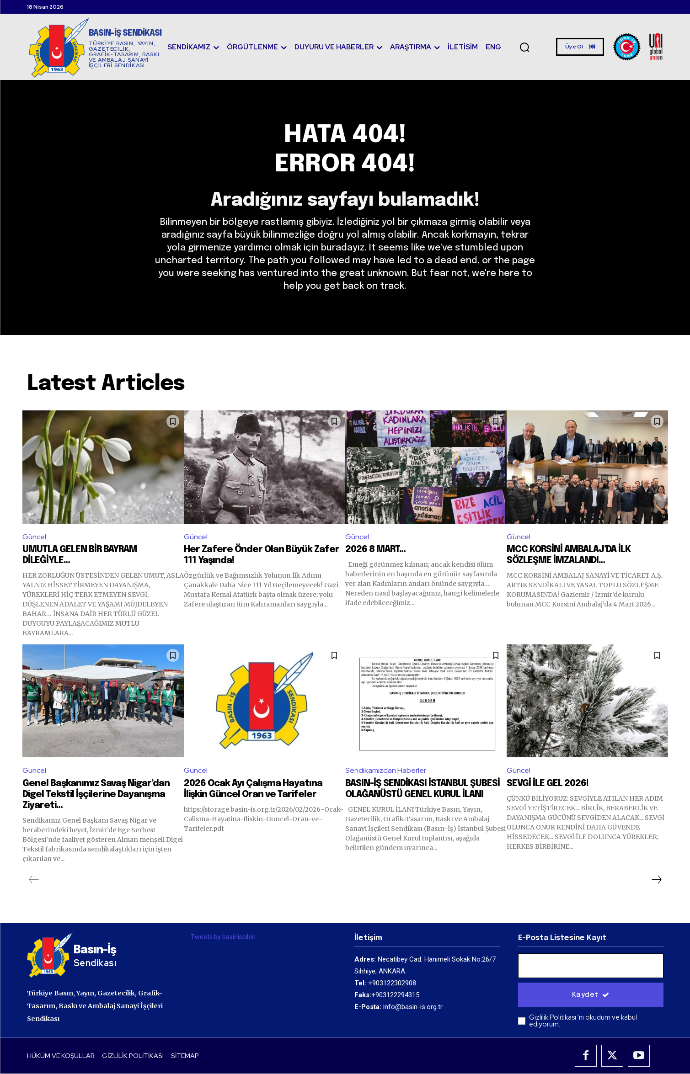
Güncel (34, 537)
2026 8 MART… (375, 550)
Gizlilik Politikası (553, 1017)
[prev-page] (34, 880)
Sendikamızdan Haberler (385, 771)
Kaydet (591, 995)
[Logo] (95, 47)
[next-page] (656, 880)
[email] (590, 966)
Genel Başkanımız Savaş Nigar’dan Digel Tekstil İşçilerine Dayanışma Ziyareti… (96, 795)
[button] (525, 47)
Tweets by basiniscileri (223, 937)
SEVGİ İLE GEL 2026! (547, 784)
